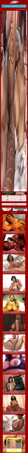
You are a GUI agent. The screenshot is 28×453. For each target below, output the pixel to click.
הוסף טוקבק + (14, 204)
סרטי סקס (22, 6)
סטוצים (7, 6)
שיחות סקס (15, 6)
